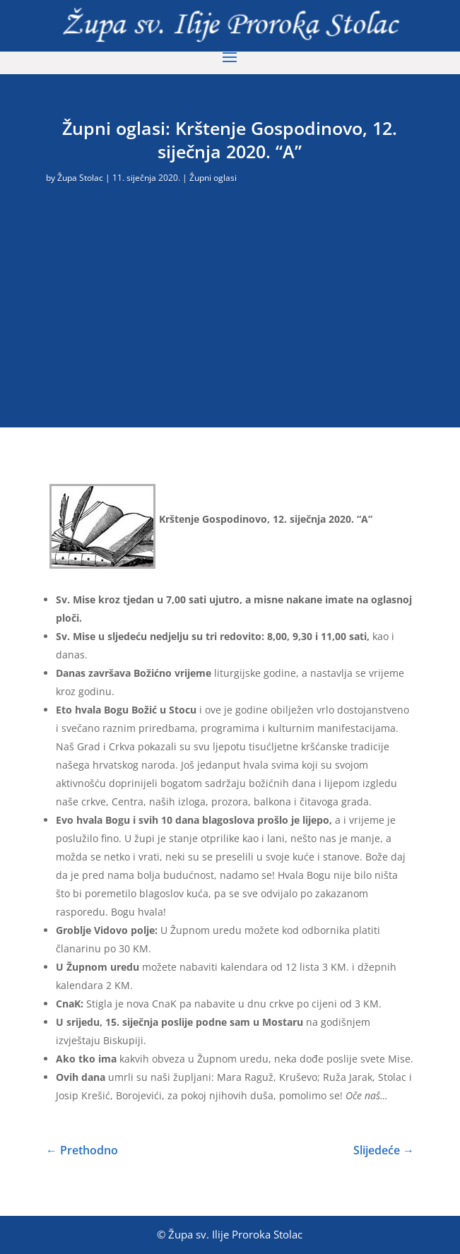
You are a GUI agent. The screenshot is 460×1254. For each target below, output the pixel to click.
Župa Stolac (80, 178)
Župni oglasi (213, 178)
